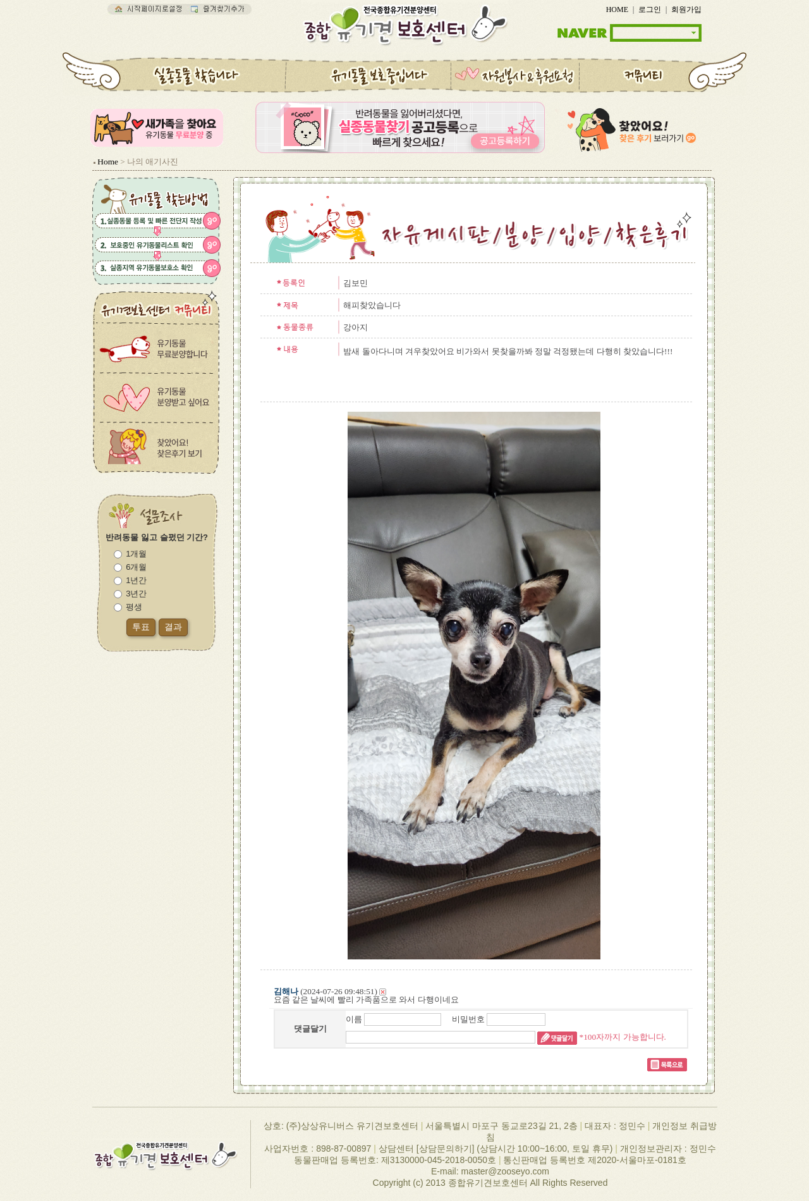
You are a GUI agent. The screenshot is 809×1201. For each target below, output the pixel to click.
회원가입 (686, 9)
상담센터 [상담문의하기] (427, 1148)
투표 (141, 627)
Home (107, 161)
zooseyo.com (523, 1171)
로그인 (649, 9)
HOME (617, 9)
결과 (173, 627)
